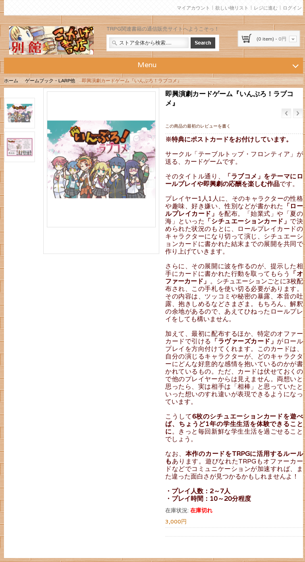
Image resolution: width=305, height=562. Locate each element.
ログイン (292, 8)
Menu (219, 64)
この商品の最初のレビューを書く (198, 126)
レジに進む (266, 8)
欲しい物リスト (232, 8)
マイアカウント (193, 8)
